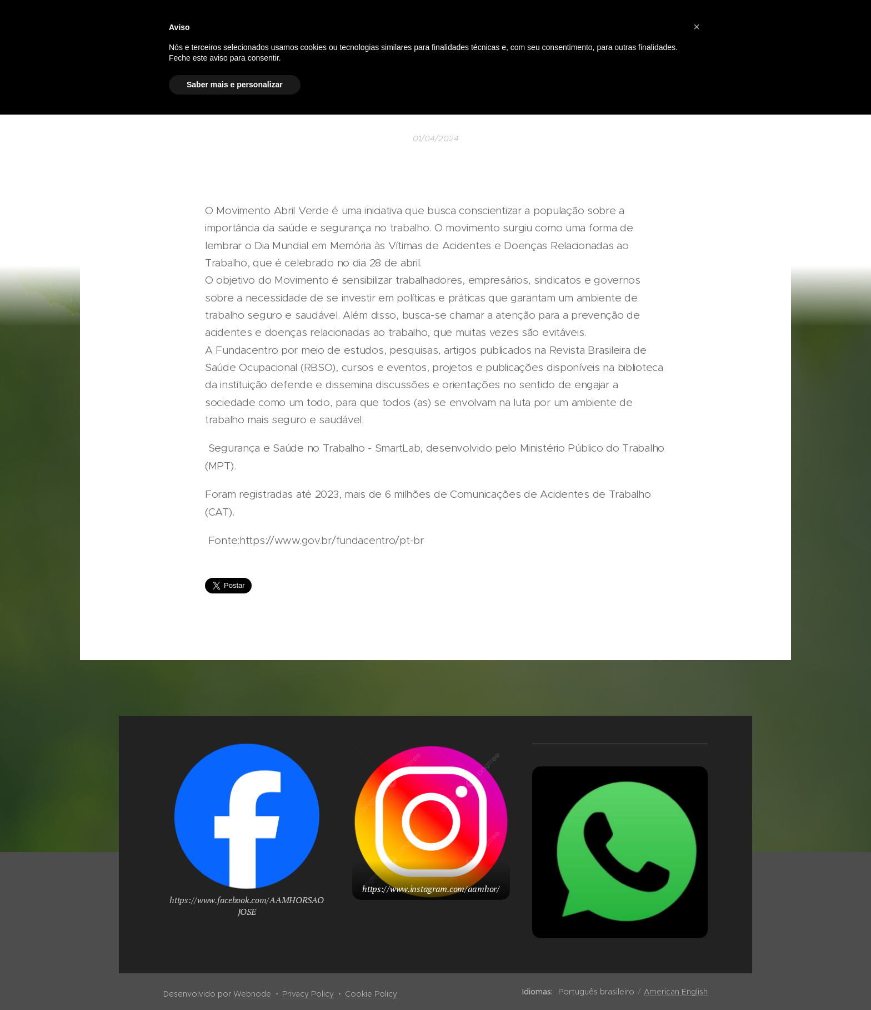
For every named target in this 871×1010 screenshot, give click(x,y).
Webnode (252, 994)
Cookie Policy (371, 994)
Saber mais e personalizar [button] (235, 84)
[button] (696, 27)
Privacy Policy (308, 994)
